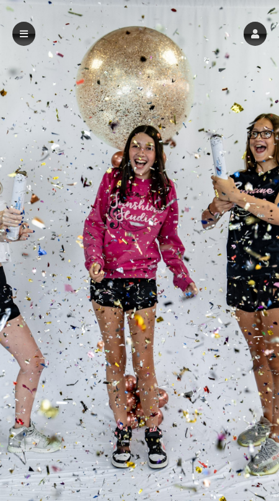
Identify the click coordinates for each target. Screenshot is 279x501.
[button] (255, 34)
